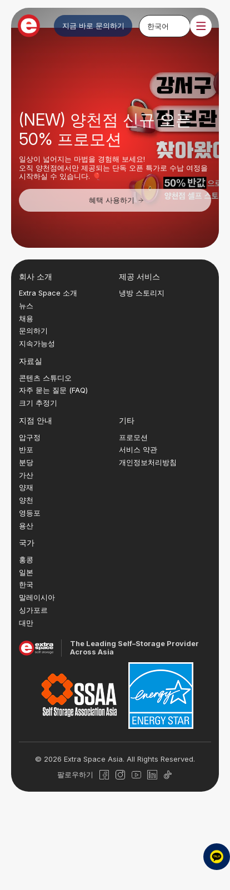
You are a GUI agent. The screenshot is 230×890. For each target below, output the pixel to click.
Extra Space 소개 (48, 292)
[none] (164, 25)
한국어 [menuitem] (158, 25)
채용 (26, 318)
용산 (26, 525)
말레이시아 (37, 597)
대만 (26, 622)
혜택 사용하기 (117, 200)
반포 (26, 449)
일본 (26, 572)
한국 (26, 584)
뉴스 (26, 305)
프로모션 (133, 437)
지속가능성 (37, 343)
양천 (26, 500)
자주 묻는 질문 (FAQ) (53, 390)
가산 (26, 475)
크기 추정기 (38, 402)
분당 (26, 462)
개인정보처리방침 (148, 462)
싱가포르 (33, 610)
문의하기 (33, 330)
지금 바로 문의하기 (93, 25)
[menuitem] (164, 25)
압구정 (30, 437)
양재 (26, 487)
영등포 (30, 512)
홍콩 (26, 559)
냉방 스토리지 (141, 292)
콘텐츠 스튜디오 (45, 377)
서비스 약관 (138, 449)
